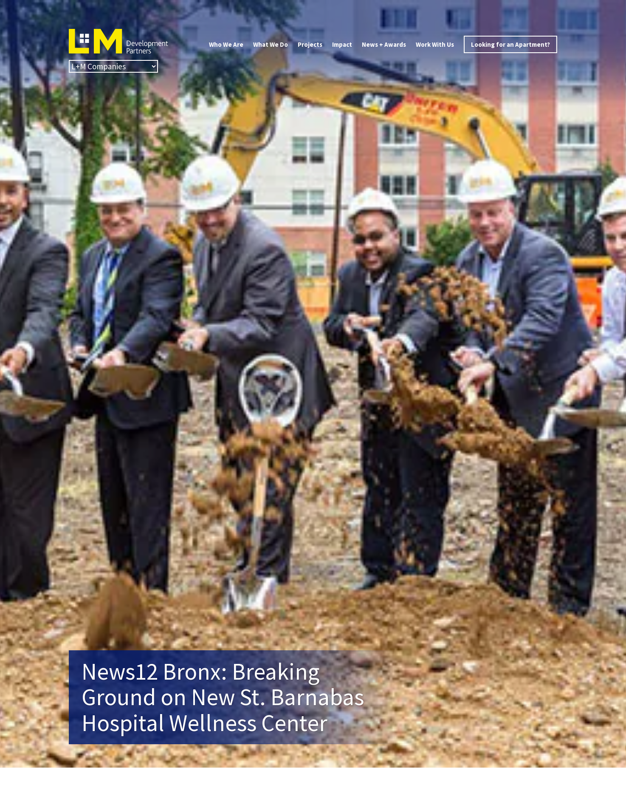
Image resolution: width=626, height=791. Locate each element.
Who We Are (226, 44)
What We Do (270, 44)
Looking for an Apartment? (510, 44)
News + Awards (384, 44)
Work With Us (435, 44)
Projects (310, 44)
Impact (342, 44)
